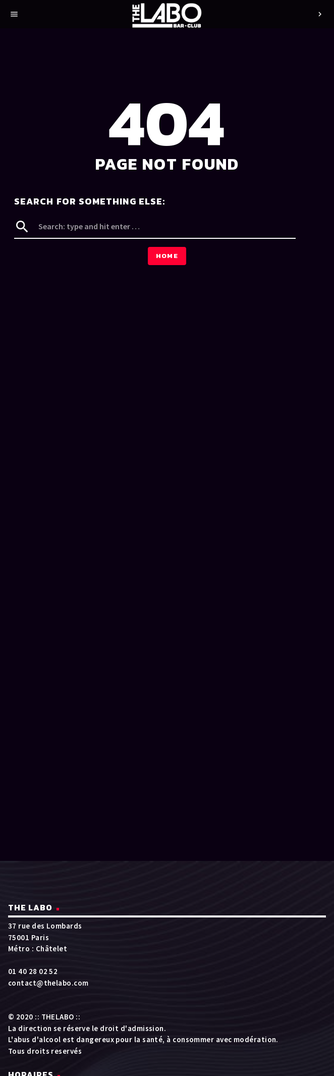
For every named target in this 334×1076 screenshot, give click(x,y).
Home (167, 256)
